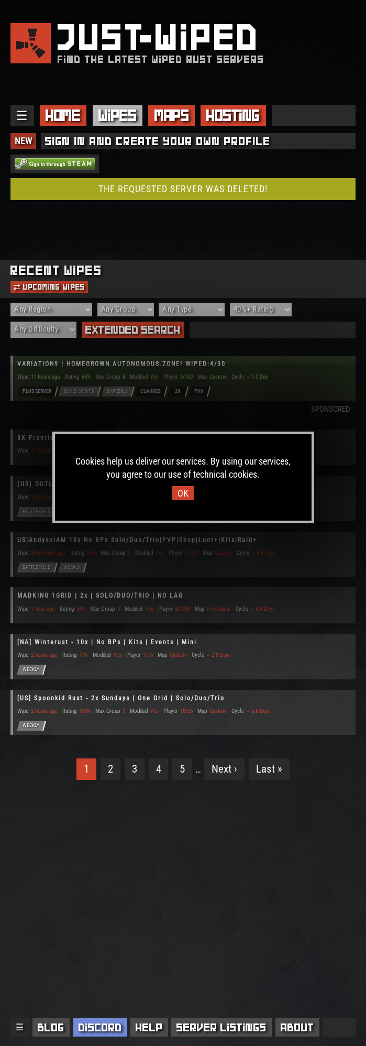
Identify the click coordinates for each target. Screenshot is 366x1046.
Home (63, 115)
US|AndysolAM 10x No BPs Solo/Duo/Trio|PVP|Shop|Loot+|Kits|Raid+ (137, 540)
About (297, 1027)
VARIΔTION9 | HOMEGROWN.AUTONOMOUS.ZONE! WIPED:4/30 (121, 364)
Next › (224, 769)
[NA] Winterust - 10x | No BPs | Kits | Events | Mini (107, 642)
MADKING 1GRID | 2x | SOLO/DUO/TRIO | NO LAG (100, 595)
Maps (171, 115)
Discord (100, 1027)
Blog (51, 1027)
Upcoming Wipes (49, 287)
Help (149, 1027)
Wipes (117, 115)
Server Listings (221, 1027)
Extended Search (133, 330)
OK (183, 493)
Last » (269, 769)
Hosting (233, 115)
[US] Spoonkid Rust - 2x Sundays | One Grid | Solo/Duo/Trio (121, 698)
